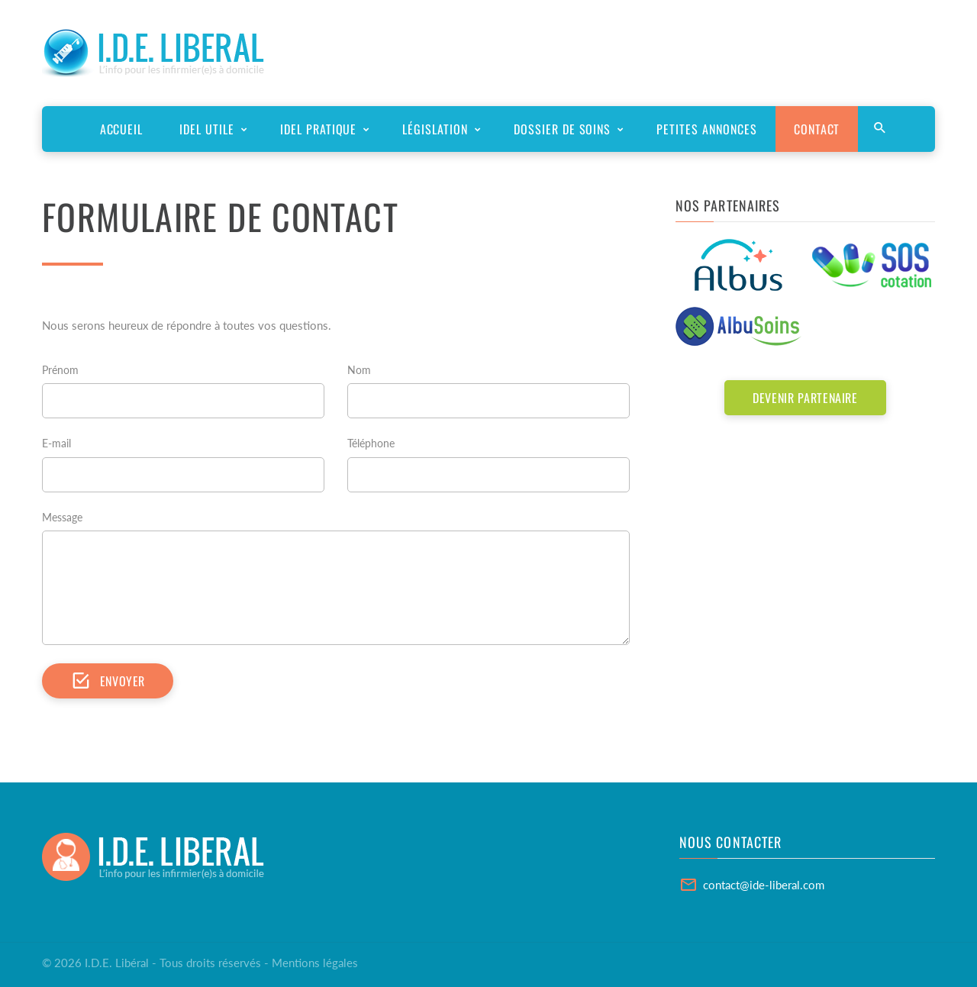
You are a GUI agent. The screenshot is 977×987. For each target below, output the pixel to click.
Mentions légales (315, 962)
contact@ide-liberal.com (763, 885)
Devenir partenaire (805, 398)
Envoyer (107, 681)
